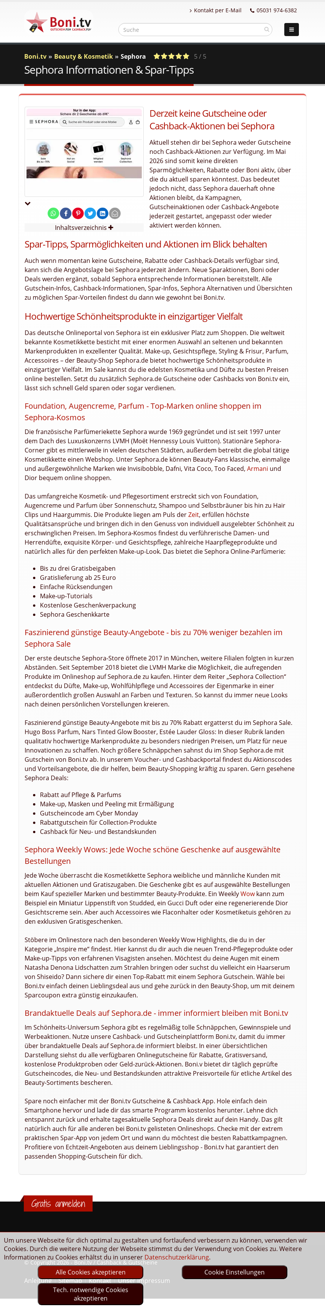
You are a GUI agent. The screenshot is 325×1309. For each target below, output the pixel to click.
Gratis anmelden (58, 1203)
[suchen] (267, 29)
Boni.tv (35, 56)
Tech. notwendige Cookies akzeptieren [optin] (90, 1294)
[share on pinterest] (78, 213)
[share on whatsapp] (53, 213)
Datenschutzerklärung (176, 1257)
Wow (247, 894)
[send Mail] (115, 213)
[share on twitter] (90, 213)
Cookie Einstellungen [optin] (234, 1272)
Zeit (193, 514)
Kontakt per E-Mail (216, 10)
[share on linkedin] (102, 213)
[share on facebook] (66, 213)
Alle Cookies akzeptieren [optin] (91, 1272)
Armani (257, 468)
